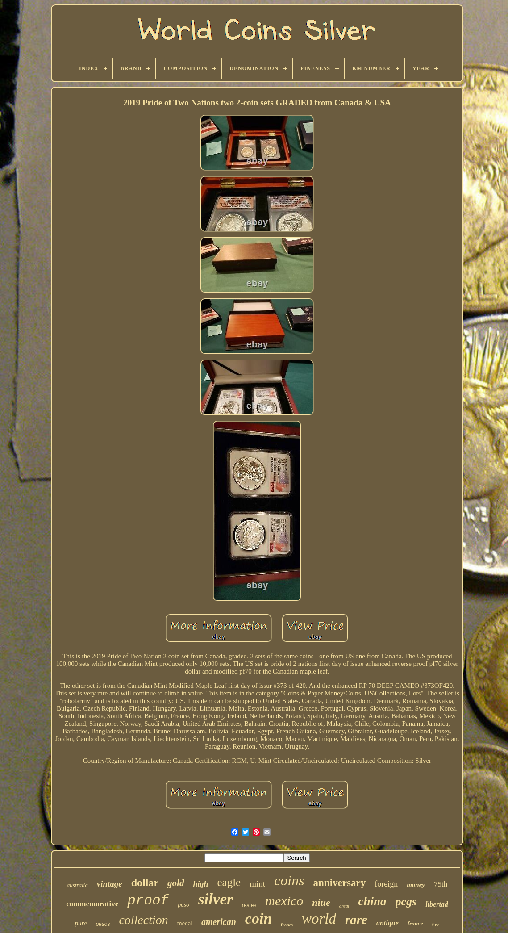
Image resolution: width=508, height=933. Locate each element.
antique (387, 923)
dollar (144, 882)
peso (183, 904)
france (415, 923)
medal (184, 923)
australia (77, 885)
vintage (109, 883)
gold (175, 883)
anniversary (339, 882)
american (218, 922)
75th (440, 884)
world (319, 919)
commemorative (92, 904)
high (200, 883)
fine (435, 924)
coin (258, 918)
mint (257, 883)
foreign (386, 883)
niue (321, 902)
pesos (103, 924)
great (344, 905)
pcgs (406, 901)
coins (289, 880)
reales (249, 905)
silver (215, 899)
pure (81, 923)
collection (143, 920)
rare (356, 919)
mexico (284, 900)
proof (148, 900)
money (416, 884)
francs (287, 924)
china (372, 901)
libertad (436, 904)
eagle (229, 882)
